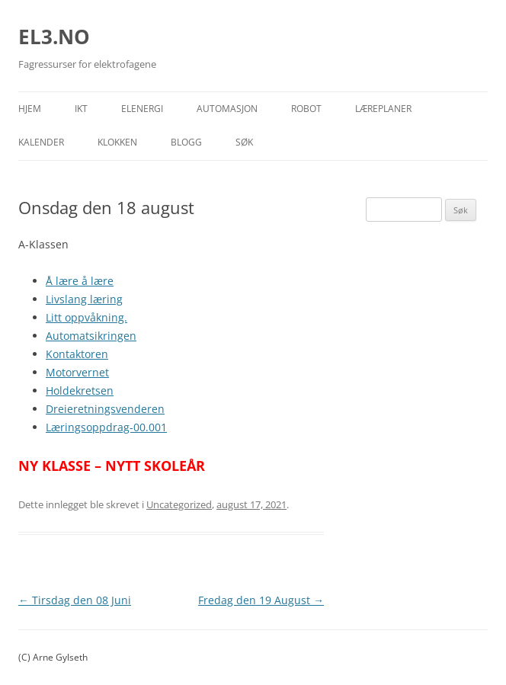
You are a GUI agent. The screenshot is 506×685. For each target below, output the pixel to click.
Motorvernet (77, 372)
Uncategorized (179, 504)
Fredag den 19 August (261, 600)
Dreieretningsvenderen (105, 409)
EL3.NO (54, 36)
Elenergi (142, 108)
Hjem (29, 108)
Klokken (117, 142)
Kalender (41, 142)
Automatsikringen (91, 335)
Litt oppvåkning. (86, 317)
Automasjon (227, 108)
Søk (244, 142)
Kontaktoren (77, 354)
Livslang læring (84, 299)
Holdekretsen (80, 390)
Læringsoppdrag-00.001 (106, 427)
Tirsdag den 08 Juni (74, 600)
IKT (81, 108)
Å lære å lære (80, 281)
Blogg (186, 142)
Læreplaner (383, 108)
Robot (306, 108)
